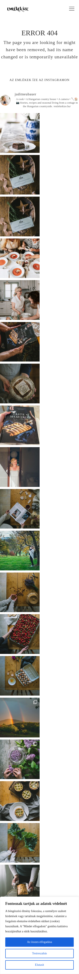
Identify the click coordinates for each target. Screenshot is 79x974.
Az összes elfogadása (39, 942)
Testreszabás (39, 953)
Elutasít (39, 964)
